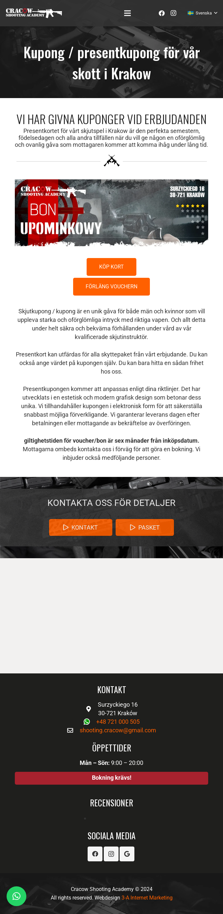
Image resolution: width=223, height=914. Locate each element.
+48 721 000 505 (118, 721)
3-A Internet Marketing (147, 898)
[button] (16, 896)
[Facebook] (162, 13)
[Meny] (128, 13)
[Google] (127, 854)
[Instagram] (174, 13)
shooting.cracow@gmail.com (118, 730)
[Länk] (34, 13)
